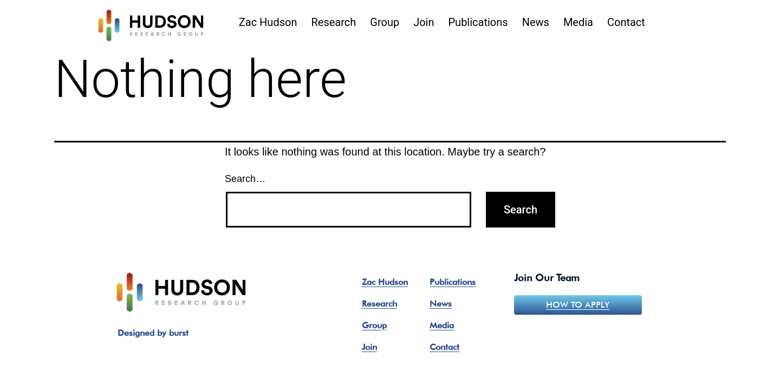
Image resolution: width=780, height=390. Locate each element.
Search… (245, 178)
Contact (626, 22)
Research (333, 22)
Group (384, 22)
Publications (478, 22)
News (535, 22)
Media (578, 22)
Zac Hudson (268, 22)
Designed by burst (153, 333)
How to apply (577, 305)
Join (423, 22)
